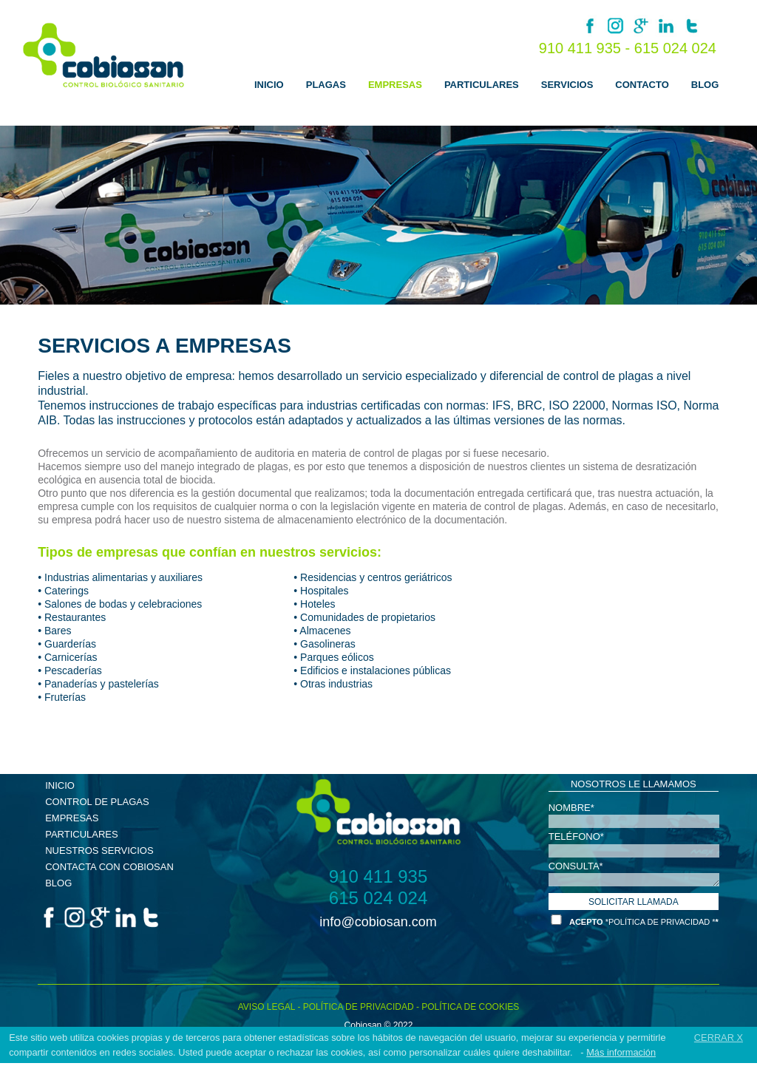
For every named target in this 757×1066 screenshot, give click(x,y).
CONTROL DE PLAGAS (97, 801)
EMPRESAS (395, 84)
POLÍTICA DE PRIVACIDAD (358, 1007)
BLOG (705, 84)
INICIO (269, 84)
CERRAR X (718, 1037)
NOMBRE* (571, 807)
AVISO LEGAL (266, 1007)
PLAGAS (326, 84)
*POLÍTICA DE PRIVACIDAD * (660, 921)
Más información (621, 1052)
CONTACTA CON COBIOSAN (109, 866)
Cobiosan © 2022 (378, 1025)
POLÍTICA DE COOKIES (470, 1007)
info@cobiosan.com (377, 921)
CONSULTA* (576, 865)
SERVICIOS (567, 84)
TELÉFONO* (576, 836)
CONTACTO (641, 84)
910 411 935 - (586, 48)
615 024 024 (675, 48)
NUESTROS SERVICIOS (99, 850)
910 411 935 (378, 877)
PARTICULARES (481, 84)
